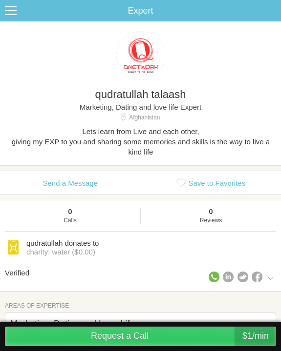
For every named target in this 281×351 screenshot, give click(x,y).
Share (271, 10)
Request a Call (183, 336)
